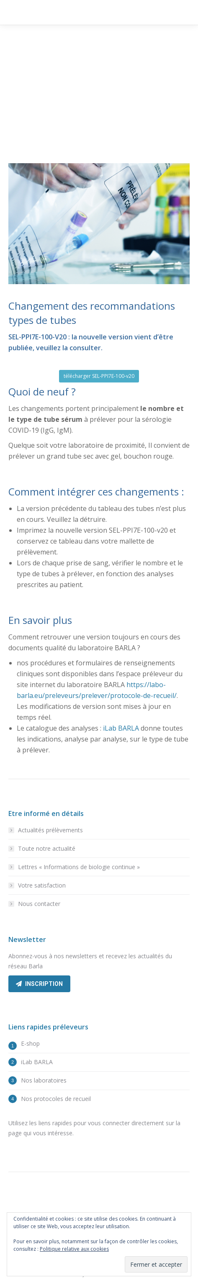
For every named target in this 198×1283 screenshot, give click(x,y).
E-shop (30, 1043)
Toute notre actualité (46, 848)
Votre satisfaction (42, 885)
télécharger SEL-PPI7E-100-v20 (99, 376)
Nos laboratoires (44, 1080)
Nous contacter (39, 904)
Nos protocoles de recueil (56, 1099)
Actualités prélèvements (50, 830)
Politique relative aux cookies (74, 1248)
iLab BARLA (121, 728)
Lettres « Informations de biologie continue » (79, 867)
